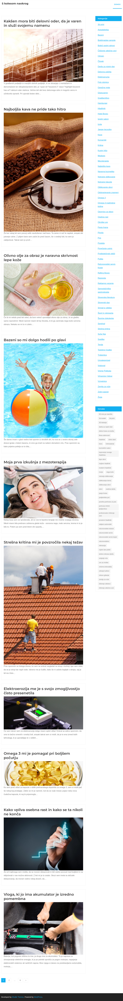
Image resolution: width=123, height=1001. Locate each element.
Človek (101, 61)
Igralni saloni (103, 119)
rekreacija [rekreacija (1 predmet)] (102, 545)
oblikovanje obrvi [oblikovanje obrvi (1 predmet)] (105, 485)
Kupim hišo (102, 151)
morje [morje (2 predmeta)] (101, 472)
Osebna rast (103, 217)
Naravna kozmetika (106, 172)
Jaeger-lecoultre (105, 129)
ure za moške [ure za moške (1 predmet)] (103, 562)
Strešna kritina (104, 329)
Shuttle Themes (18, 997)
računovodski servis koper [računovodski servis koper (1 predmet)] (108, 537)
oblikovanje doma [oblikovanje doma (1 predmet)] (105, 480)
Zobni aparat (103, 392)
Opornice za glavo (105, 212)
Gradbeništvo (103, 98)
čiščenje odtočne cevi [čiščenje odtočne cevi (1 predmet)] (106, 588)
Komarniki (102, 140)
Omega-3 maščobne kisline (106, 204)
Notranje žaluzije (105, 182)
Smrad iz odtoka (105, 308)
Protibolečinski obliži (106, 254)
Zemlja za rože (104, 387)
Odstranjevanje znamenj (108, 193)
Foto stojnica (103, 82)
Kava (100, 135)
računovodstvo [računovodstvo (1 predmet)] (104, 541)
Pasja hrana (103, 227)
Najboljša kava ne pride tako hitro (35, 109)
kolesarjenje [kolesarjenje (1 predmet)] (110, 444)
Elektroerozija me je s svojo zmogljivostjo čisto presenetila (42, 691)
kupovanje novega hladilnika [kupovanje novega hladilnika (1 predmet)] (105, 453)
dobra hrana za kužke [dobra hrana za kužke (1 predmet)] (106, 431)
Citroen (101, 56)
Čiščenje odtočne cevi (107, 51)
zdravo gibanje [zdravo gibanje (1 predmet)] (104, 575)
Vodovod (101, 366)
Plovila (100, 233)
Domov (117, 4)
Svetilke (101, 339)
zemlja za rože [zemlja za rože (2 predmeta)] (104, 579)
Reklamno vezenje (106, 283)
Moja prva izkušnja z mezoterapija (35, 462)
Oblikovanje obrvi (105, 187)
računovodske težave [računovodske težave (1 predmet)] (106, 529)
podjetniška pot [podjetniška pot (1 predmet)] (104, 497)
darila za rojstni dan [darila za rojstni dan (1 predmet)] (106, 427)
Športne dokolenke (106, 318)
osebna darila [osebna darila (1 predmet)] (110, 489)
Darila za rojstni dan (106, 67)
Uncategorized (104, 360)
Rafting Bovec (104, 273)
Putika (100, 259)
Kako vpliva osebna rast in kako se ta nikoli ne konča (43, 812)
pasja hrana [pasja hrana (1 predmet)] (103, 493)
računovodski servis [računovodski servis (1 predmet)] (106, 533)
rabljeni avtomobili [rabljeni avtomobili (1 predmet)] (105, 524)
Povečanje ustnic (105, 248)
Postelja (101, 243)
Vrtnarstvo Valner (105, 376)
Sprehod (101, 324)
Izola (100, 124)
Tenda (100, 345)
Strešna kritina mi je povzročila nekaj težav (43, 542)
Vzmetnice (102, 381)
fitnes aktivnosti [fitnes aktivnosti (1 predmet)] (104, 435)
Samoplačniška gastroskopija (104, 290)
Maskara (101, 156)
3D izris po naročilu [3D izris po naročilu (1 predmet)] (105, 414)
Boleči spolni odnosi (106, 46)
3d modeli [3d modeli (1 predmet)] (102, 418)
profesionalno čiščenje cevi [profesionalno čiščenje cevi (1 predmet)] (106, 514)
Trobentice (102, 355)
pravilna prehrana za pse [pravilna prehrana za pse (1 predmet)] (107, 502)
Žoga (100, 397)
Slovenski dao (104, 303)
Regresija (102, 278)
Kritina (100, 145)
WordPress (38, 997)
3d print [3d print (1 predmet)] (111, 418)
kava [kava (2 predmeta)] (100, 444)
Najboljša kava (104, 166)
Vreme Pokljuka (104, 371)
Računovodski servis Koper (106, 266)
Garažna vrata (104, 88)
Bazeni (101, 35)
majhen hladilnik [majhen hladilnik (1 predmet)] (104, 463)
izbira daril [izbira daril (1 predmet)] (112, 439)
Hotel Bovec (103, 114)
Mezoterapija (103, 161)
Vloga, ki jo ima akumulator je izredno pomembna (39, 896)
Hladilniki (101, 109)
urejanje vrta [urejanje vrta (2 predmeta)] (103, 558)
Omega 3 (102, 198)
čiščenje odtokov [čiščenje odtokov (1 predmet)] (105, 584)
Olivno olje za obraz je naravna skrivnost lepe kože (41, 257)
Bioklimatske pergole (107, 40)
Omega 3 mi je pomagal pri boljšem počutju (37, 755)
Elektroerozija (103, 77)
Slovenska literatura (106, 297)
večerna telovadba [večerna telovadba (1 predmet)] (105, 567)
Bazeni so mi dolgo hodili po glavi (35, 340)
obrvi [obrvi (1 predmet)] (100, 489)
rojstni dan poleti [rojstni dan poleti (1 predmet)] (104, 550)
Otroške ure (103, 222)
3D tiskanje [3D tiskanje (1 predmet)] (103, 422)
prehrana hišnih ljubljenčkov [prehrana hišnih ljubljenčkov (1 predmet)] (104, 507)
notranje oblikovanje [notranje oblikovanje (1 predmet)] (106, 476)
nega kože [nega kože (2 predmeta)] (110, 472)
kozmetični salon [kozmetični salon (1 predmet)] (105, 448)
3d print (101, 24)
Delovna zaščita (104, 72)
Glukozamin (103, 93)
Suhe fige (102, 334)
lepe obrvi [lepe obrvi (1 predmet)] (102, 459)
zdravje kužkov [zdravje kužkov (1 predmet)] (104, 571)
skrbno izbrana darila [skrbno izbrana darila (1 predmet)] (106, 554)
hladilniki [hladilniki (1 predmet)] (102, 439)
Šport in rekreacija (105, 313)
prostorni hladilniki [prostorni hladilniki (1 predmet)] (105, 520)
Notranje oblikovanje (106, 177)
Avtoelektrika (103, 30)
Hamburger (102, 103)
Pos (99, 238)
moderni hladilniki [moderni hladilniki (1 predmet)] (105, 468)
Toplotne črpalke (105, 350)
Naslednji (26, 980)
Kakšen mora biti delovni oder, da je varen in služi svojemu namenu (42, 23)
